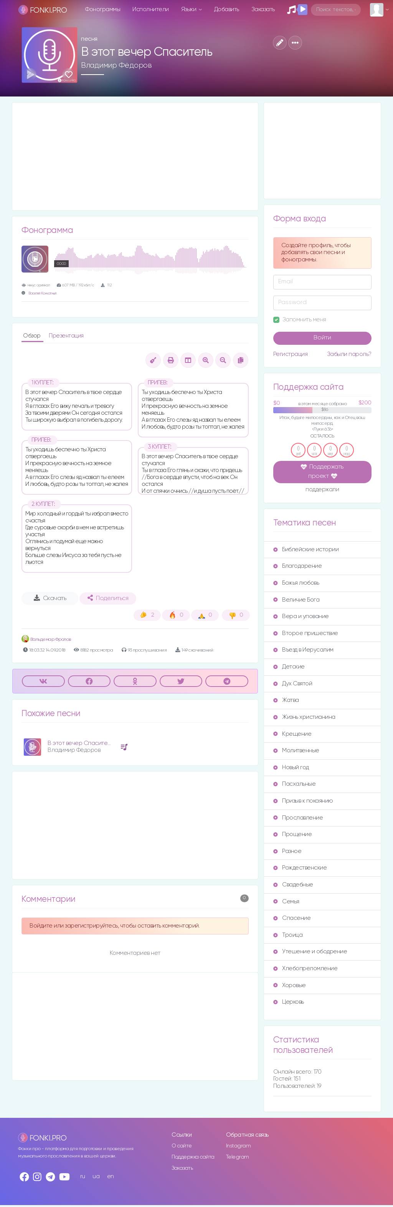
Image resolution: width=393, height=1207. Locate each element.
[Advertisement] (135, 156)
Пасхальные (294, 784)
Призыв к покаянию (303, 801)
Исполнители (150, 9)
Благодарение (297, 566)
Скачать (50, 598)
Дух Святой (292, 684)
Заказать (263, 9)
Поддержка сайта (193, 1157)
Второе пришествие (305, 633)
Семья (286, 901)
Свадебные (293, 885)
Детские (289, 667)
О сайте (182, 1146)
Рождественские (300, 868)
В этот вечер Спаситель (80, 743)
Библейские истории (306, 549)
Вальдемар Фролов (46, 639)
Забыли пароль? (349, 354)
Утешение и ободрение (310, 951)
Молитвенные (296, 750)
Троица (287, 935)
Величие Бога (296, 600)
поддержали (322, 490)
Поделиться (108, 598)
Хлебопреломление (305, 968)
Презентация (66, 336)
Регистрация (290, 354)
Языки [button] (189, 9)
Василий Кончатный (42, 293)
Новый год (291, 767)
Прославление (298, 818)
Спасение (291, 918)
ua (95, 1176)
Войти (322, 338)
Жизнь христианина (304, 717)
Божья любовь (296, 583)
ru (82, 1176)
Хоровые (289, 985)
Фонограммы (102, 9)
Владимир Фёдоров (116, 65)
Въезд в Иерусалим (303, 650)
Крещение (292, 734)
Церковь (288, 1002)
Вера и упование (301, 616)
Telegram (237, 1157)
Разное (287, 851)
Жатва (286, 700)
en (110, 1176)
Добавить (226, 9)
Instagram (238, 1146)
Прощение (292, 834)
